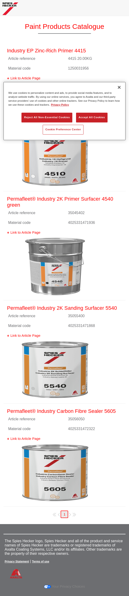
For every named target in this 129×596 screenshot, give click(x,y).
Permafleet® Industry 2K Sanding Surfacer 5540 (62, 308)
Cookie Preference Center (63, 129)
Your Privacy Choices (64, 586)
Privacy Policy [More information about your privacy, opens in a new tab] (60, 105)
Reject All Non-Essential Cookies (47, 117)
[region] (64, 111)
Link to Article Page (25, 78)
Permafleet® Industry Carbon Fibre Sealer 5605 (61, 411)
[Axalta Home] (10, 10)
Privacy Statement (17, 561)
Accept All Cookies (92, 117)
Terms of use (40, 561)
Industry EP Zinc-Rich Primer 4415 (46, 51)
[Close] (119, 87)
